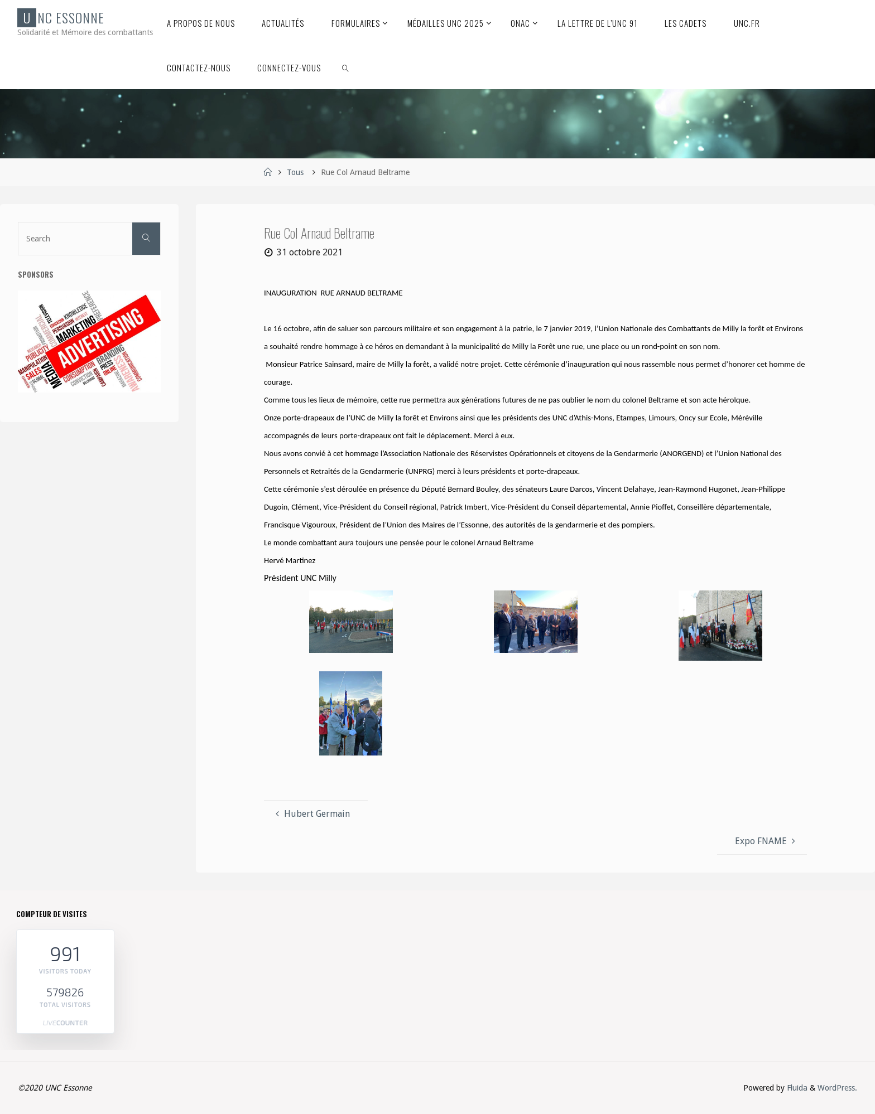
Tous (295, 172)
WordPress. (837, 1087)
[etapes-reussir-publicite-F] (89, 340)
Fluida (796, 1087)
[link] (346, 67)
